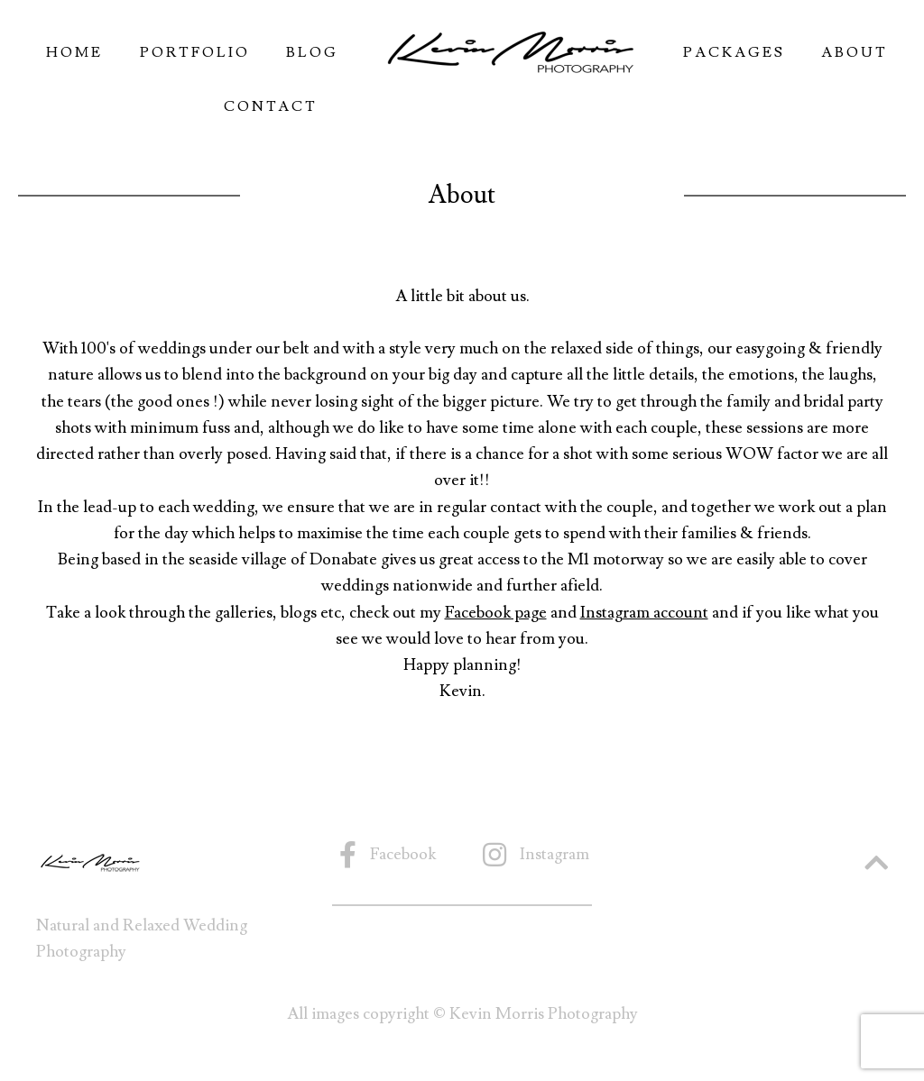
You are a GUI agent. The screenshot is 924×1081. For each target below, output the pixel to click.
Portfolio (195, 52)
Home (74, 52)
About (854, 52)
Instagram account (644, 612)
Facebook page (496, 612)
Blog (312, 52)
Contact (271, 106)
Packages (734, 52)
